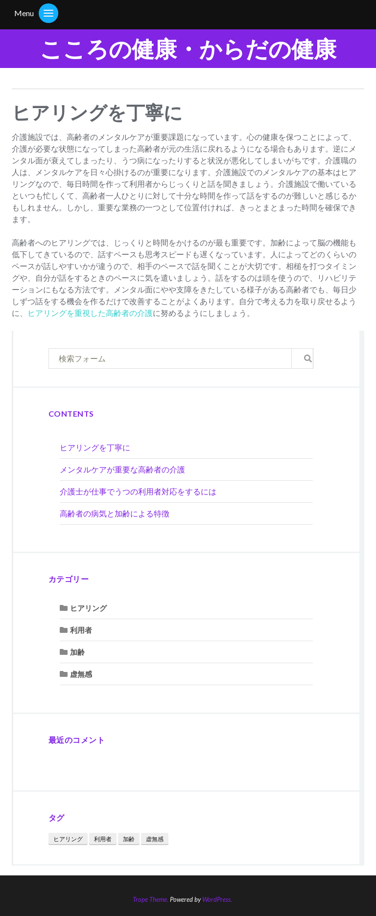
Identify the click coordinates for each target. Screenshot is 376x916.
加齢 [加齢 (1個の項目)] (129, 839)
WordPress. (217, 899)
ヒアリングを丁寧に (95, 447)
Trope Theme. (150, 899)
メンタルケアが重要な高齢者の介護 (122, 469)
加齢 (77, 652)
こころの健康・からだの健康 (188, 48)
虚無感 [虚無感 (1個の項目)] (155, 839)
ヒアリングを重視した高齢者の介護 (90, 312)
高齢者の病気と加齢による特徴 (114, 513)
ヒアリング (88, 607)
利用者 (81, 630)
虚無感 (81, 674)
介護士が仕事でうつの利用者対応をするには (138, 491)
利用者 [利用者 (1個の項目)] (103, 839)
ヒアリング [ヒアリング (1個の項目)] (68, 839)
